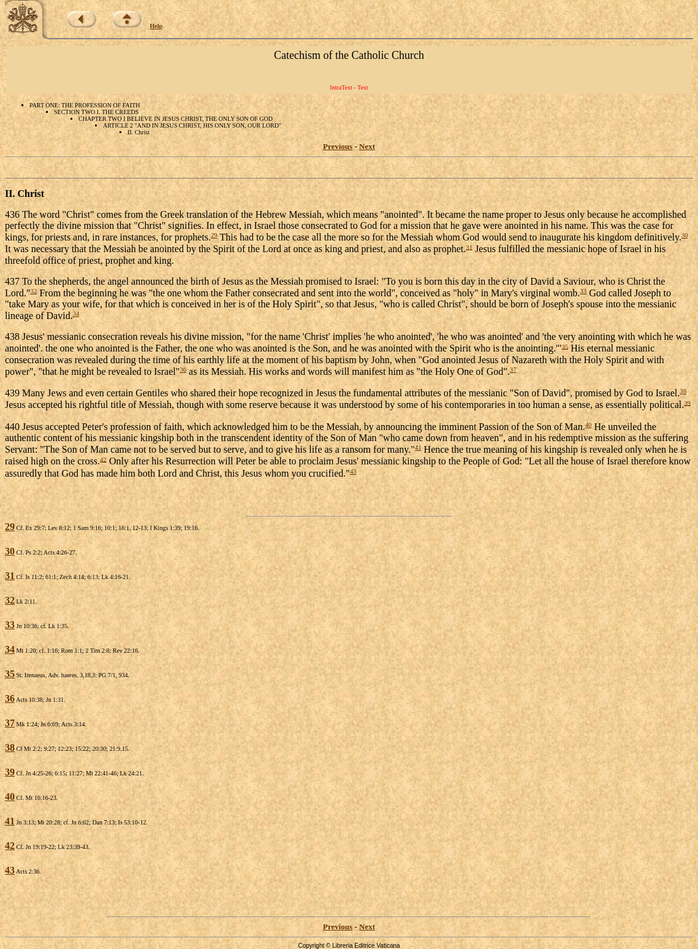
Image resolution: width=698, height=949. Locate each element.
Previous (337, 146)
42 (103, 459)
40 (588, 424)
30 (684, 235)
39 (687, 402)
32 (34, 290)
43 (353, 471)
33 (583, 290)
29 (214, 235)
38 (683, 390)
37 (513, 369)
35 (564, 346)
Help (156, 26)
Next (367, 146)
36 (183, 369)
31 (469, 246)
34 (76, 313)
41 (418, 447)
